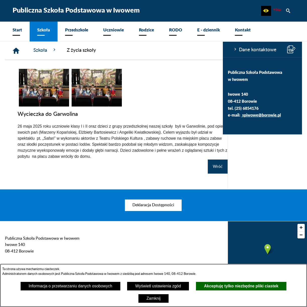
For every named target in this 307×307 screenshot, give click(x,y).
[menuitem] (17, 31)
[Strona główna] (91, 51)
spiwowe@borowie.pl (38, 115)
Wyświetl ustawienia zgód (158, 286)
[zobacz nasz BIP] (277, 11)
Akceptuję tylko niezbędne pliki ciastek (241, 286)
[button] (266, 11)
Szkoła (119, 50)
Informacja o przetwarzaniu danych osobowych (70, 286)
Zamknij (153, 298)
